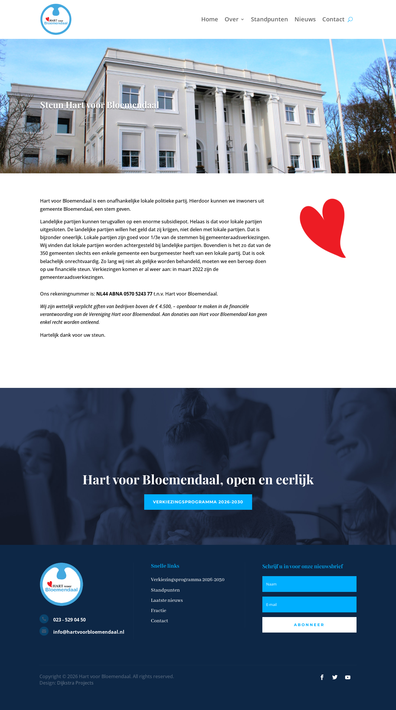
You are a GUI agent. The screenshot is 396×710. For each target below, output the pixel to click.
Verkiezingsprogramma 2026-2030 (198, 502)
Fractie (158, 611)
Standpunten (269, 19)
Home (209, 19)
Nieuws (305, 19)
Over (232, 19)
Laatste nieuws (167, 600)
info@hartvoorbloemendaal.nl (88, 632)
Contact (333, 19)
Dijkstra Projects (75, 683)
